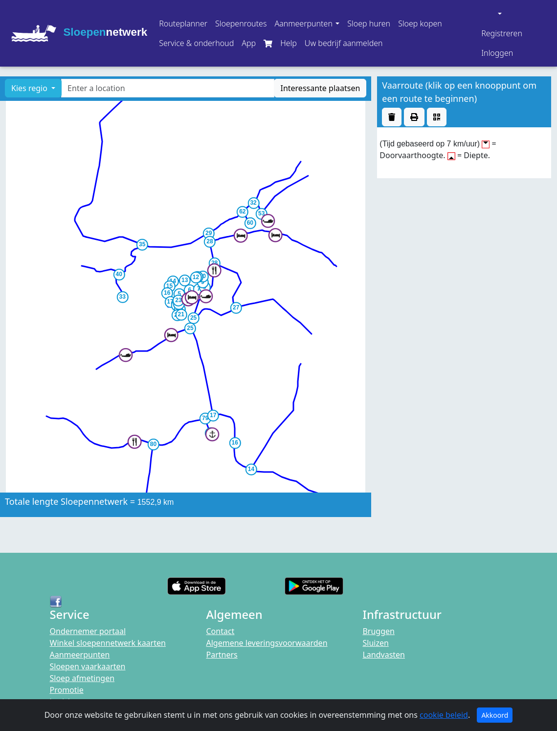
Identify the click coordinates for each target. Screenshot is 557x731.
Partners (221, 654)
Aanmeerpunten (80, 654)
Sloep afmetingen (82, 678)
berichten (67, 701)
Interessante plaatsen (320, 88)
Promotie (67, 689)
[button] (306, 23)
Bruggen (378, 631)
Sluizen (375, 642)
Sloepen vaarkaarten (88, 666)
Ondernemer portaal (88, 631)
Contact (220, 631)
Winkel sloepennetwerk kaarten (108, 642)
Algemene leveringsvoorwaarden (266, 642)
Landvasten (383, 654)
